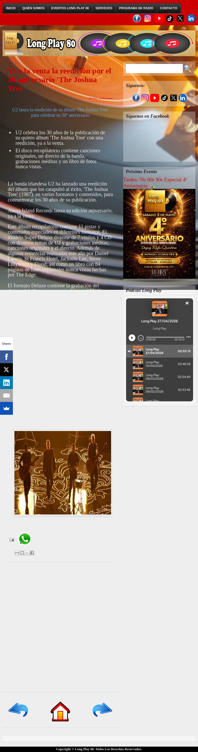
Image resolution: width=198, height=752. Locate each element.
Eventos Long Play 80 (70, 8)
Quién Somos (33, 8)
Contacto (168, 8)
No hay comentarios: (101, 98)
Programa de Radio (136, 8)
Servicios (104, 8)
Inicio (11, 8)
